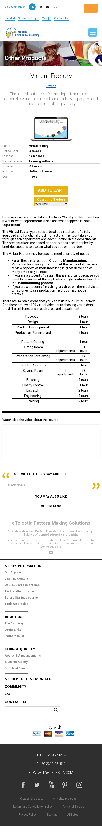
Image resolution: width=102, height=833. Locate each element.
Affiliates (72, 814)
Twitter (37, 784)
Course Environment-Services (23, 585)
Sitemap (52, 814)
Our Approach (14, 572)
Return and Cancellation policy (33, 806)
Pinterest (65, 784)
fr (40, 7)
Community (15, 687)
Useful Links (13, 629)
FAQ (8, 694)
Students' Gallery (16, 662)
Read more (15, 484)
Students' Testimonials (28, 679)
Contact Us (61, 18)
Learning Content (16, 578)
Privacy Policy (28, 814)
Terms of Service (73, 806)
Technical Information (19, 591)
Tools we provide (16, 604)
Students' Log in (28, 18)
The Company (14, 623)
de (47, 7)
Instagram (79, 784)
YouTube (51, 784)
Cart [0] (46, 18)
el (55, 7)
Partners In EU (14, 636)
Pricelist (10, 18)
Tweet (51, 86)
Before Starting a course (21, 597)
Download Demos (16, 668)
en (32, 7)
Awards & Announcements (23, 655)
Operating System (51, 199)
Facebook (23, 784)
